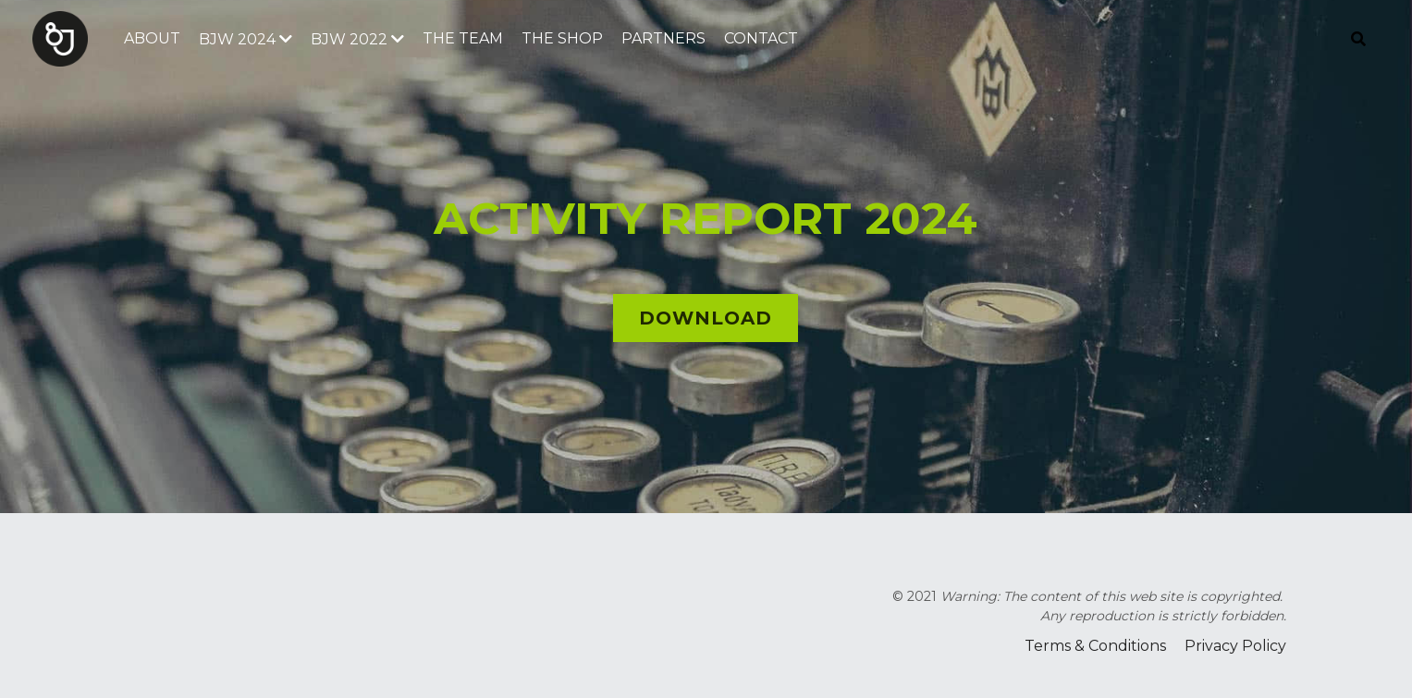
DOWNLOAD (705, 318)
